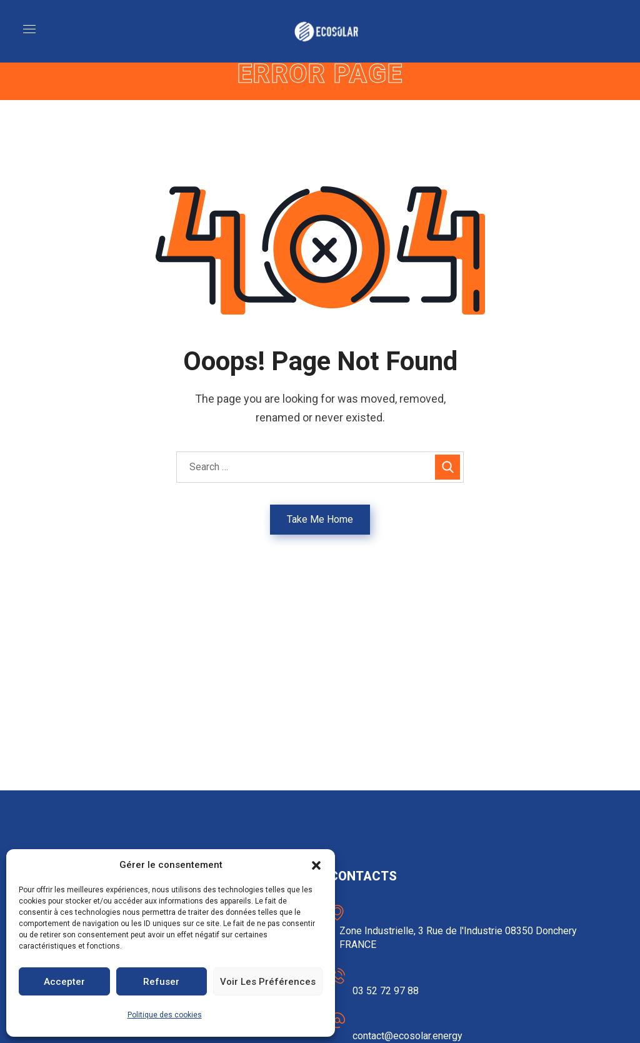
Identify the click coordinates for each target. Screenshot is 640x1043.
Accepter (64, 981)
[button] (316, 865)
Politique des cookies (165, 1014)
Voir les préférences (268, 981)
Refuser (161, 981)
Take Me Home (320, 519)
